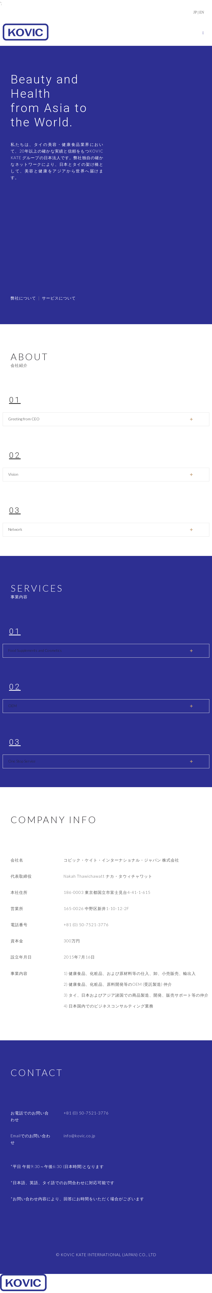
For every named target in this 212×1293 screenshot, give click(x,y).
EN (201, 12)
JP (195, 12)
